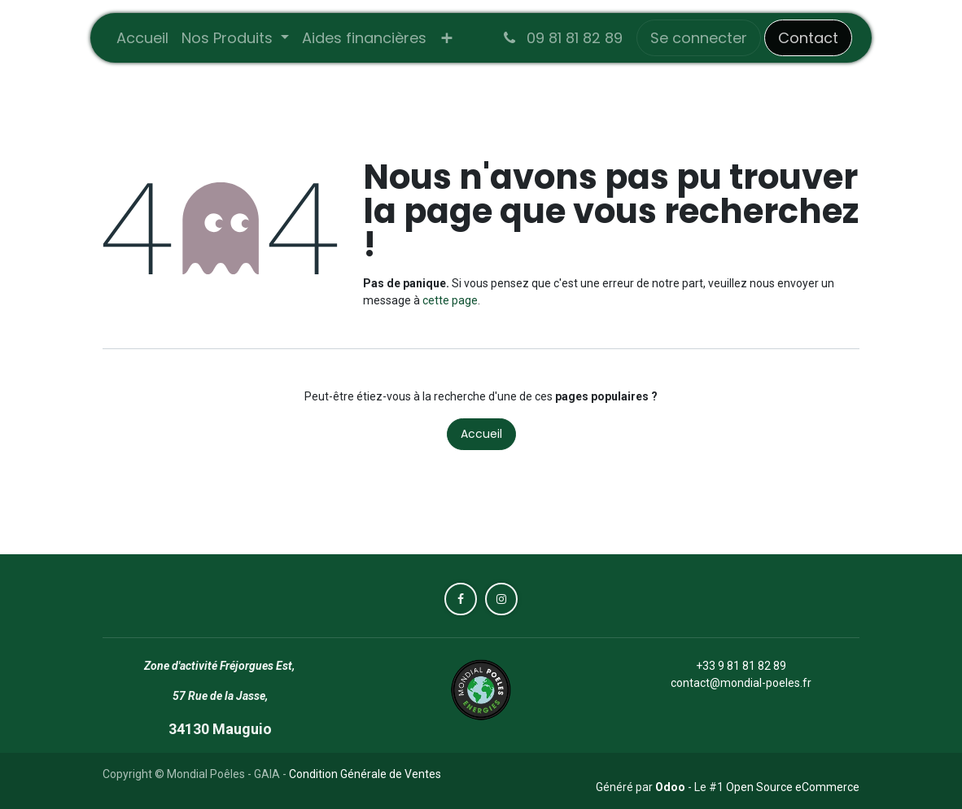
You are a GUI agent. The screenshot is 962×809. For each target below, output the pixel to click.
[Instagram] (501, 599)
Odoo (671, 787)
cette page (450, 300)
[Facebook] (460, 599)
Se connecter (698, 38)
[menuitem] (142, 37)
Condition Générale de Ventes (365, 774)
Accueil (481, 434)
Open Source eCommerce (792, 787)
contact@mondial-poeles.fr (741, 682)
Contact (808, 38)
